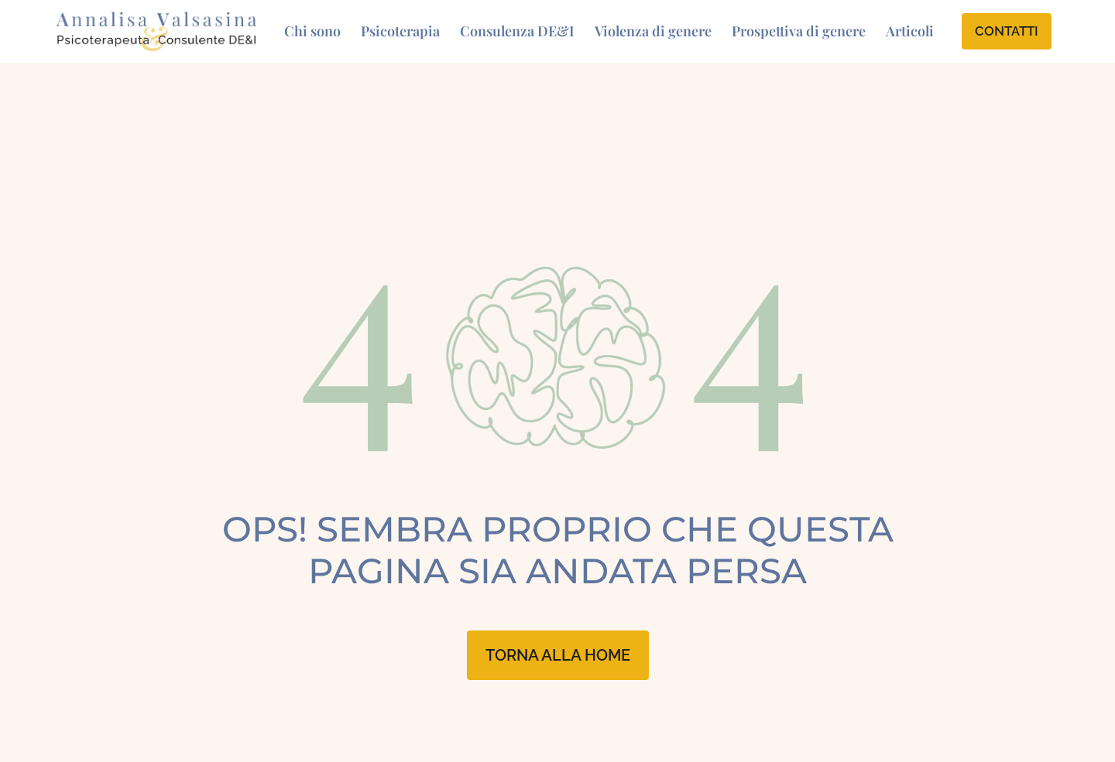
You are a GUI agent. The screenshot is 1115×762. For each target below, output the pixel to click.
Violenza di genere (653, 31)
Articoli (910, 31)
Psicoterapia (400, 31)
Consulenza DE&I (517, 31)
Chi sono (312, 31)
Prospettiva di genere (799, 31)
